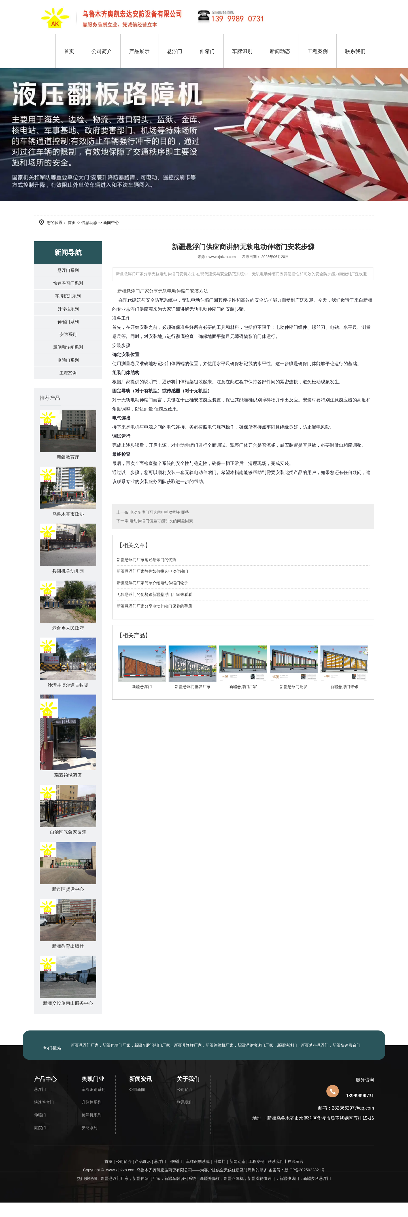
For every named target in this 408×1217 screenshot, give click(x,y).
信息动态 (89, 222)
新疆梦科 (317, 1193)
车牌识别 (242, 51)
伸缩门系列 (68, 329)
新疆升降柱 (210, 1193)
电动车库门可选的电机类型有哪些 (158, 512)
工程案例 (317, 51)
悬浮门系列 (68, 271)
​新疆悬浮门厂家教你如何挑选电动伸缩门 (152, 571)
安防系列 (68, 343)
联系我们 (355, 51)
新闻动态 (280, 51)
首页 (69, 51)
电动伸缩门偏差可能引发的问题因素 (160, 520)
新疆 (137, 1193)
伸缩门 (207, 51)
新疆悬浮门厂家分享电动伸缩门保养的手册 (154, 606)
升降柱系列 (68, 314)
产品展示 (139, 51)
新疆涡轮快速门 (261, 1193)
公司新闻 (137, 1104)
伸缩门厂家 (150, 1193)
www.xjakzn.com (222, 257)
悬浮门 (174, 51)
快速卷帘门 (44, 1116)
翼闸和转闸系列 (68, 357)
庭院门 (40, 1142)
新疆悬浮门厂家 (133, 291)
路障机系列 (91, 1129)
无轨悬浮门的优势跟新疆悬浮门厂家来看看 (154, 594)
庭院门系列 (68, 372)
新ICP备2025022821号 (304, 1184)
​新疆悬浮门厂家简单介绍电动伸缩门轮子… (154, 583)
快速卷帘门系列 (68, 285)
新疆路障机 (234, 1193)
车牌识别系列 (68, 300)
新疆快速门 (289, 1193)
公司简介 (102, 51)
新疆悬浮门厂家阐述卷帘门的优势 (146, 559)
